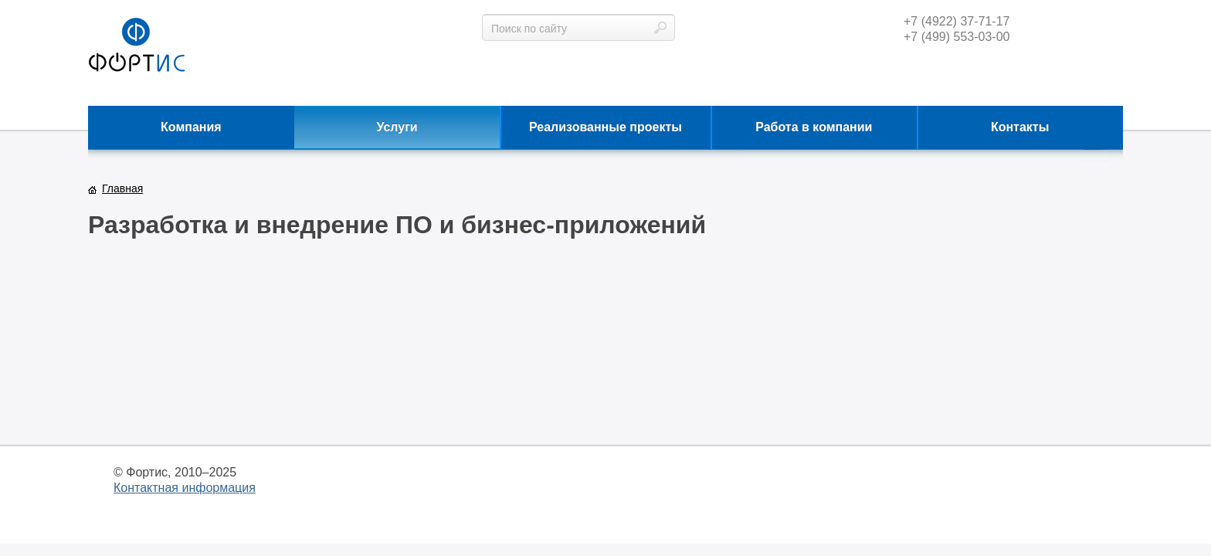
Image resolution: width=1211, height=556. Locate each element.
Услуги (397, 127)
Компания (191, 127)
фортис (136, 45)
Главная (122, 188)
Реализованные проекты (605, 127)
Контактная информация (185, 487)
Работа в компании (813, 127)
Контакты (1020, 127)
